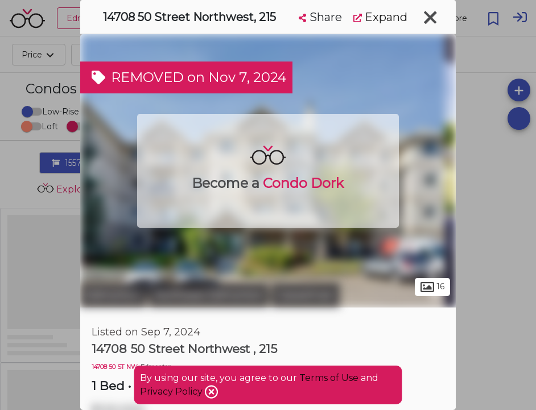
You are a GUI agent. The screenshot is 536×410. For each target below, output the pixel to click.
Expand (380, 17)
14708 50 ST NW (115, 367)
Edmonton (113, 295)
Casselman (305, 295)
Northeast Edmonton (209, 295)
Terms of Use (328, 377)
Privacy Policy (172, 391)
